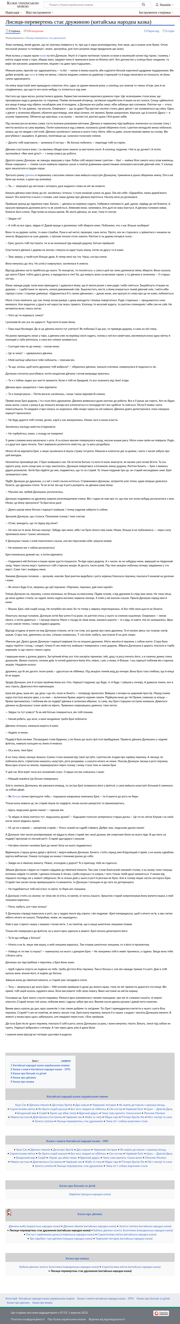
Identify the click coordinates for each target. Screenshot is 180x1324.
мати (32, 74)
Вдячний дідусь (89, 1113)
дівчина (30, 175)
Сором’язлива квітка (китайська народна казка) (126, 1234)
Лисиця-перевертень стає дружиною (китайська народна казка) (49, 1230)
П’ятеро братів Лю (132, 1117)
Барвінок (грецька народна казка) (90, 1194)
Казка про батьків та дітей (77, 1185)
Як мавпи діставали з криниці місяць (142, 1104)
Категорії (11, 1298)
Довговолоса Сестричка (48, 1117)
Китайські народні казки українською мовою (77, 1096)
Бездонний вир (26, 1113)
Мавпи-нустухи (20, 1161)
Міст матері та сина (159, 1117)
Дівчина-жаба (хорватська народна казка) (34, 1226)
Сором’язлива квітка (22, 1109)
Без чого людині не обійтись (88, 1109)
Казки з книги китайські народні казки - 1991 (105, 1298)
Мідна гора (112, 1117)
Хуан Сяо (20, 1104)
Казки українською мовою (23, 4)
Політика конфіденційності (28, 1319)
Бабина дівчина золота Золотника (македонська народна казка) (133, 1230)
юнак (43, 55)
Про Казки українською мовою (67, 1319)
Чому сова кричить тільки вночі (121, 1113)
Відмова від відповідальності (107, 1319)
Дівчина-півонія (39, 1104)
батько (16, 796)
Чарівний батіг (135, 1109)
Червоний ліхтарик (104, 1104)
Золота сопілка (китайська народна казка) (145, 1226)
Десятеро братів (62, 1104)
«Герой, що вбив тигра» (63, 1157)
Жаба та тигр (93, 1117)
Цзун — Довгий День (159, 1109)
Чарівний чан (74, 1117)
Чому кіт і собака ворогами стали (127, 1121)
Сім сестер (116, 1109)
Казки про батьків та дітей (153, 1298)
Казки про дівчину (18, 1302)
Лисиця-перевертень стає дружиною (45, 38)
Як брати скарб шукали (53, 1109)
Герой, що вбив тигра (63, 1113)
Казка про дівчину (90, 1214)
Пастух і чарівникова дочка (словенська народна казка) (60, 1234)
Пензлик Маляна (154, 1113)
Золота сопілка (44, 1121)
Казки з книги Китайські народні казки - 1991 (77, 1141)
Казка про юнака (77, 1258)
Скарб (43, 1113)
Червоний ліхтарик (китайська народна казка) (124, 1238)
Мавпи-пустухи (20, 1117)
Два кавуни (82, 1104)
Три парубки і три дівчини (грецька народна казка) (61, 1238)
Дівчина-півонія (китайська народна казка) (89, 1226)
